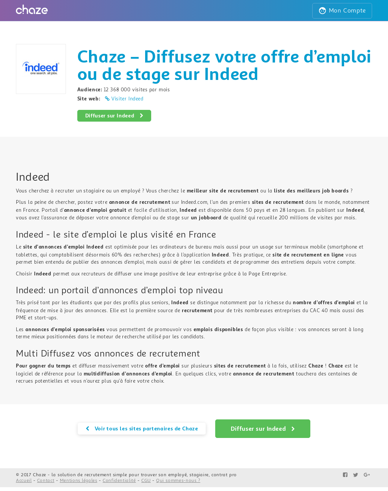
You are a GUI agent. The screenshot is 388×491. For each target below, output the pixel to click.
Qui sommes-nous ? (178, 480)
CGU (146, 480)
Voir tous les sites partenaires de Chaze (142, 428)
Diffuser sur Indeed (114, 115)
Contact (46, 480)
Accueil (24, 480)
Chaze (39, 475)
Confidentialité (119, 480)
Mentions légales (78, 480)
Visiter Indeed (124, 99)
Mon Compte (342, 10)
